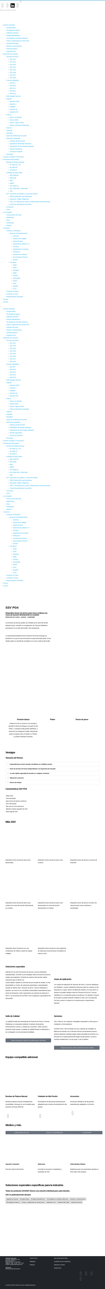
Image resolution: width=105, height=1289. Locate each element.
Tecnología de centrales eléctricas (17, 38)
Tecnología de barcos (13, 30)
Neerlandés (16, 278)
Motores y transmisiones (14, 46)
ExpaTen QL (13, 109)
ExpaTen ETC (14, 112)
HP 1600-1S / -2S (15, 165)
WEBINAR (32, 1261)
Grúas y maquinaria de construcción (17, 41)
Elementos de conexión (10, 54)
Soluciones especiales (13, 138)
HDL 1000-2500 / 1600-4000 (19, 188)
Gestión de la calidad (19, 238)
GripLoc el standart (16, 117)
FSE (11, 191)
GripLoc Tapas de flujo (17, 122)
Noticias (9, 225)
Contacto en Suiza (12, 294)
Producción (16, 252)
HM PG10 (13, 85)
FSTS (8, 209)
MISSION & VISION (59, 1265)
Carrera (5, 302)
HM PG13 (13, 93)
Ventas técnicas (18, 241)
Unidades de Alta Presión (14, 172)
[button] (25, 306)
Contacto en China (12, 291)
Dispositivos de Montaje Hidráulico (20, 143)
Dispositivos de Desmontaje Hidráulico (22, 146)
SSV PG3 (13, 64)
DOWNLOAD (57, 1268)
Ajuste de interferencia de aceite (16, 136)
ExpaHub (9, 130)
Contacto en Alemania (13, 231)
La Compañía (7, 212)
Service (5, 299)
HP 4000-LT (13, 170)
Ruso (14, 283)
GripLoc (8, 114)
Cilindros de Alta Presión (17, 141)
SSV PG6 (13, 72)
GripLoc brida (14, 120)
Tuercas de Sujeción (16, 151)
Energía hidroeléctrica (13, 35)
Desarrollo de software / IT (21, 244)
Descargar (9, 154)
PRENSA (32, 1265)
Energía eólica (11, 27)
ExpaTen (9, 99)
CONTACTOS (33, 1258)
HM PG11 (13, 88)
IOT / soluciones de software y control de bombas (21, 194)
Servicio (15, 260)
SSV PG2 (13, 62)
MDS (11, 180)
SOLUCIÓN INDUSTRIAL (61, 1258)
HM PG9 (12, 83)
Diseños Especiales (16, 149)
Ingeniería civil (11, 51)
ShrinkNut (9, 133)
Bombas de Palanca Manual (15, 162)
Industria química (11, 49)
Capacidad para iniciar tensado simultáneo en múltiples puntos (31, 764)
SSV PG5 (13, 70)
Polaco (15, 281)
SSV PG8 (13, 78)
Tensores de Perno (12, 56)
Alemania (16, 270)
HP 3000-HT (14, 167)
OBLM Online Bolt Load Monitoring (21, 196)
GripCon (9, 128)
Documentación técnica (20, 257)
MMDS (12, 183)
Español (15, 286)
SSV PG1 (13, 59)
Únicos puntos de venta (13, 215)
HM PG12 (13, 91)
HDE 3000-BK (14, 175)
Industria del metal (12, 43)
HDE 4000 (13, 178)
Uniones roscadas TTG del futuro (13, 157)
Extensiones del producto (11, 159)
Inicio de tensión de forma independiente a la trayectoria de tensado (33, 769)
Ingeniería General (12, 33)
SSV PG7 (13, 75)
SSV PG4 (13, 67)
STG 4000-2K (14, 186)
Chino (15, 267)
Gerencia (16, 236)
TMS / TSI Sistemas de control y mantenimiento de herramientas (30, 201)
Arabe (15, 265)
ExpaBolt (12, 107)
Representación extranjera (14, 296)
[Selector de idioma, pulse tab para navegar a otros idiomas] (11, 1)
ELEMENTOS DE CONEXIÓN (62, 1261)
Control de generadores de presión (21, 204)
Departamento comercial (20, 249)
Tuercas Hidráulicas (12, 80)
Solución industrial (9, 25)
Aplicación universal (17, 778)
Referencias (10, 217)
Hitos (8, 220)
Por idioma (13, 262)
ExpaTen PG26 (14, 101)
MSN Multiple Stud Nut (13, 96)
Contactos (6, 228)
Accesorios (9, 207)
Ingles (15, 273)
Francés (15, 275)
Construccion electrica (20, 254)
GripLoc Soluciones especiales (19, 125)
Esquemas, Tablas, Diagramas (19, 199)
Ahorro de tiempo (16, 782)
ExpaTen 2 (13, 104)
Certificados (10, 223)
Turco (14, 289)
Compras (16, 246)
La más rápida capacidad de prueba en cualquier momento (29, 773)
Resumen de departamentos (19, 233)
